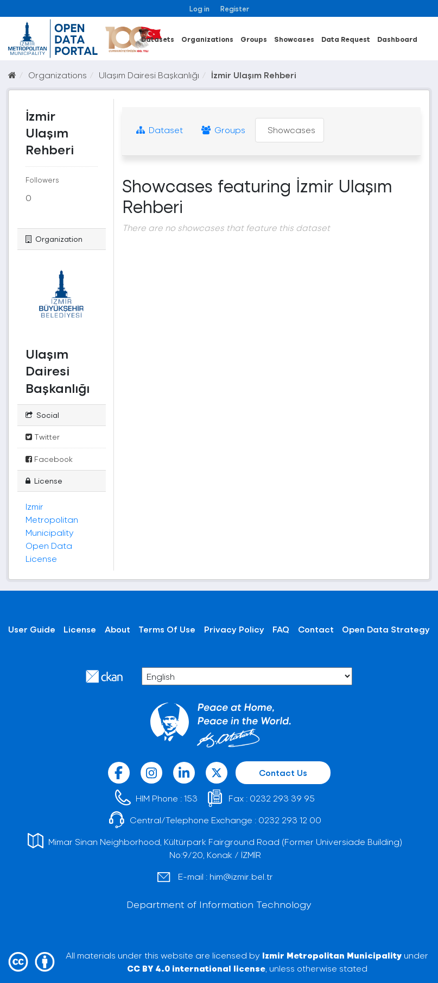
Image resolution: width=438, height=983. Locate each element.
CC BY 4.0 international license (196, 968)
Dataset (159, 129)
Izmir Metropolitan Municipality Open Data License (52, 532)
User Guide (31, 629)
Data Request (345, 38)
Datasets (157, 38)
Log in (199, 8)
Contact (316, 629)
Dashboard (397, 38)
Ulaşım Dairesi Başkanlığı (149, 74)
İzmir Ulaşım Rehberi (253, 74)
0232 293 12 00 (289, 819)
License (80, 629)
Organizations (207, 38)
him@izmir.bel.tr (241, 876)
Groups (253, 38)
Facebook (49, 459)
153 (191, 798)
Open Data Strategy (386, 629)
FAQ (280, 629)
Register (234, 8)
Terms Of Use (166, 629)
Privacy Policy (234, 629)
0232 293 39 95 (282, 798)
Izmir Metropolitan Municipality (332, 955)
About (117, 629)
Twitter (43, 436)
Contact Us (283, 772)
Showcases (294, 38)
